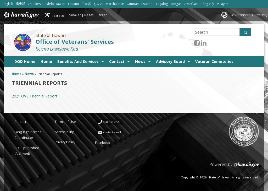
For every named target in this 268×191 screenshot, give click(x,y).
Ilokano (73, 4)
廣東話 (20, 4)
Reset (88, 15)
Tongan (176, 4)
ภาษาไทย (191, 4)
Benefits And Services (78, 61)
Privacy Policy (65, 142)
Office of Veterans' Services (75, 41)
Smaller (75, 15)
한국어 (98, 4)
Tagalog (162, 4)
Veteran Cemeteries (214, 61)
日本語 (86, 4)
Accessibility (64, 131)
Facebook (102, 142)
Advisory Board (170, 61)
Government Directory (248, 14)
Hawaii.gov (21, 15)
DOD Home (24, 61)
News (140, 61)
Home (46, 61)
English (8, 4)
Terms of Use (65, 121)
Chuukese (35, 4)
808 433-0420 (111, 122)
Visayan (222, 4)
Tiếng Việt (207, 4)
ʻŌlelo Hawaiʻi (55, 4)
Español (147, 4)
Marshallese (114, 4)
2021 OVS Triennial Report (34, 96)
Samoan (132, 4)
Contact (117, 61)
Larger (102, 15)
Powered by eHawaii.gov (234, 166)
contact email (112, 132)
